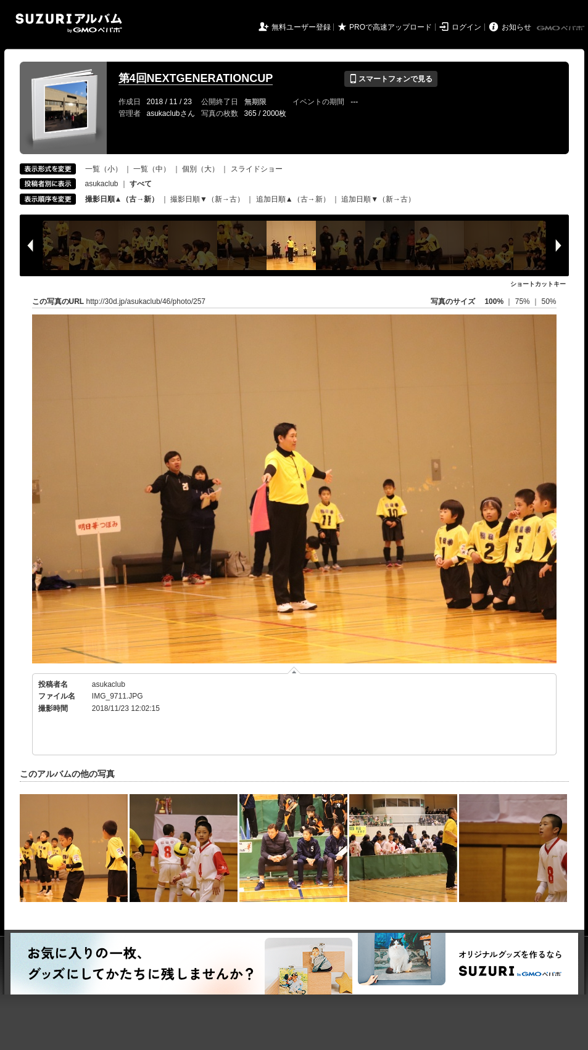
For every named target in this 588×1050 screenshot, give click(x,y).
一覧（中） (151, 169)
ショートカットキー (538, 284)
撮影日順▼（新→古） (207, 199)
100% (493, 301)
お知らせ (516, 27)
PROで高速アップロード (390, 27)
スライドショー (257, 169)
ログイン (466, 27)
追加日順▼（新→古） (378, 199)
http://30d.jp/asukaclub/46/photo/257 (145, 301)
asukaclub (101, 183)
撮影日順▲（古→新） (122, 199)
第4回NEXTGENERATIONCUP (195, 78)
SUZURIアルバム (68, 23)
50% (548, 301)
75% (523, 301)
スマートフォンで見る (391, 79)
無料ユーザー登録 (301, 27)
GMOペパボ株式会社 (561, 28)
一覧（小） (103, 169)
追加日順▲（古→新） (293, 199)
